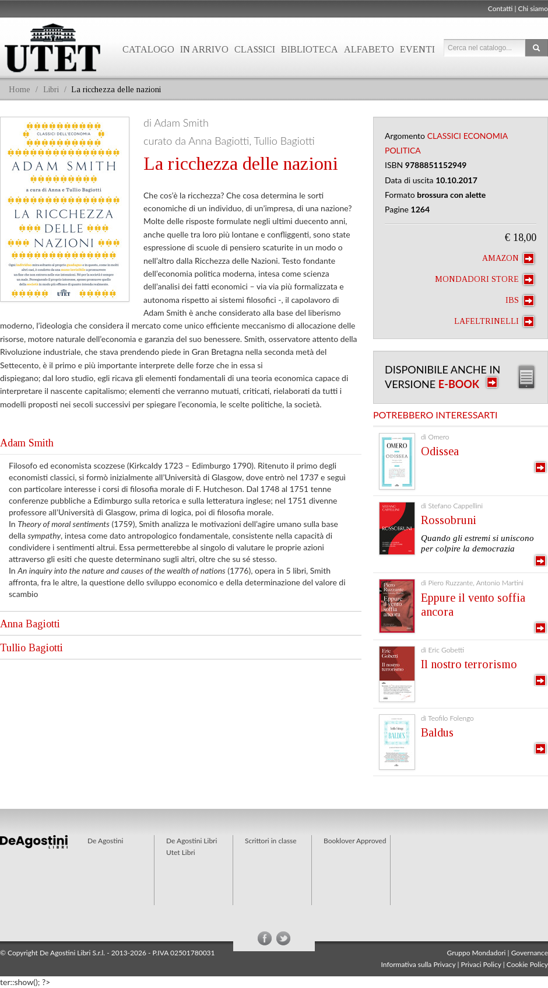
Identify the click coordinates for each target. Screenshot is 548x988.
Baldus (437, 732)
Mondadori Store (484, 279)
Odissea (440, 451)
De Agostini (105, 840)
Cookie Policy (527, 964)
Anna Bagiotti (30, 624)
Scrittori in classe (271, 840)
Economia (485, 136)
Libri (51, 89)
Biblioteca (309, 49)
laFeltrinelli (494, 321)
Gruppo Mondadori (476, 952)
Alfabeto (369, 49)
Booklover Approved (355, 840)
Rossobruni (448, 520)
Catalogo (148, 49)
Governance (529, 952)
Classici (254, 49)
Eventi (417, 49)
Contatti (500, 8)
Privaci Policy (481, 964)
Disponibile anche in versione (442, 376)
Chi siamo (533, 8)
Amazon (508, 258)
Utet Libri (180, 852)
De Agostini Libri (191, 840)
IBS (519, 300)
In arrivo (204, 49)
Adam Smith (27, 443)
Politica (403, 150)
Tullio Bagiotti (31, 648)
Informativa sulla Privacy (418, 964)
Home (19, 89)
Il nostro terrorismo (469, 664)
